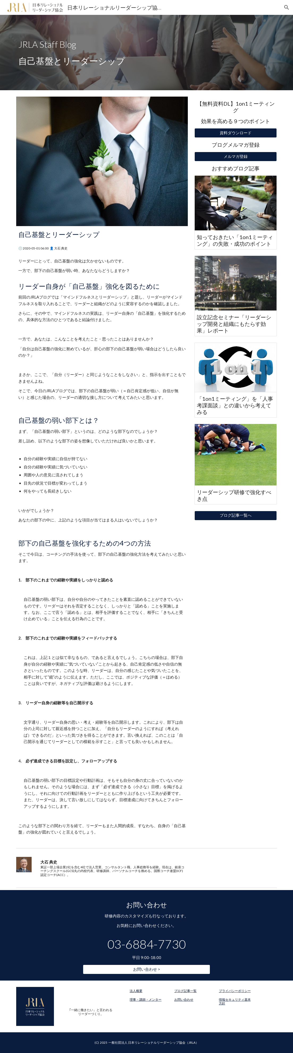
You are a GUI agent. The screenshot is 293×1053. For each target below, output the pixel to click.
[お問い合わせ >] (146, 969)
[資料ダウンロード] (236, 133)
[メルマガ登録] (236, 156)
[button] (286, 7)
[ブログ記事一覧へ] (236, 515)
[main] (146, 52)
